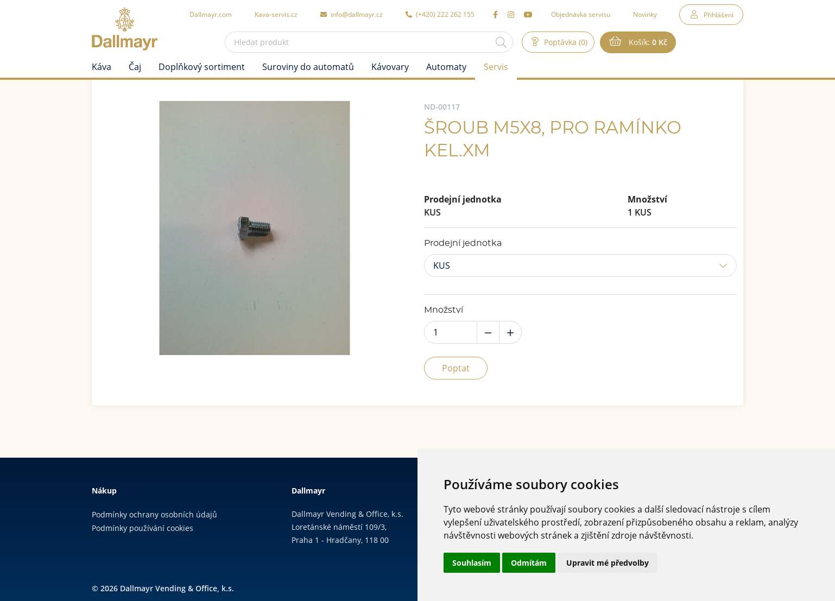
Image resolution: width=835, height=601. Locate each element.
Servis (496, 67)
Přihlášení (718, 14)
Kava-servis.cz (276, 14)
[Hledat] (501, 42)
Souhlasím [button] (471, 563)
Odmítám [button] (529, 563)
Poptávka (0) (564, 42)
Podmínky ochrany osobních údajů (154, 514)
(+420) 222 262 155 (440, 14)
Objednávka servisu (580, 14)
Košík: (647, 42)
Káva (101, 67)
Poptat (456, 368)
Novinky (645, 14)
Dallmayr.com (210, 14)
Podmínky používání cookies (142, 528)
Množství (443, 310)
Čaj (135, 67)
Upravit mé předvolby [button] (607, 563)
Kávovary (390, 67)
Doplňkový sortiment (202, 67)
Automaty (446, 67)
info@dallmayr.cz (351, 14)
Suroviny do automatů (308, 67)
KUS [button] (441, 265)
